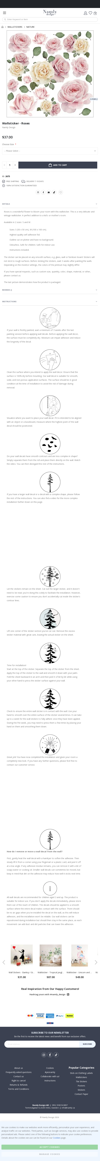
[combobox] (50, 19)
